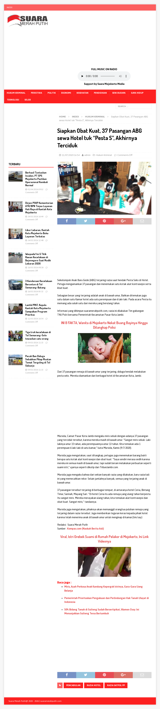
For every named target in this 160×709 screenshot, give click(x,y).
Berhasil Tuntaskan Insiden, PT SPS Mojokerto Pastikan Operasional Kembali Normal (36, 179)
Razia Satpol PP (116, 685)
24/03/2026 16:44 (35, 216)
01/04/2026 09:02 (35, 189)
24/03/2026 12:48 (35, 240)
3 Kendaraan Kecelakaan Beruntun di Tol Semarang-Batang (38, 284)
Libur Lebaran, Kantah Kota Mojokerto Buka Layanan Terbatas (37, 233)
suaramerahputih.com (51, 701)
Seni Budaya (119, 93)
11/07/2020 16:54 (71, 155)
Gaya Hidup (137, 93)
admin (87, 155)
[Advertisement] (104, 38)
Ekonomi (66, 93)
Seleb (28, 100)
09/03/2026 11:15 (35, 343)
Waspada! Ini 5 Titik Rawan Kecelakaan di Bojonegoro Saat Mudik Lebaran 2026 (38, 258)
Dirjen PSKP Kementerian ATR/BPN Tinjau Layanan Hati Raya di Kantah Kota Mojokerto (39, 207)
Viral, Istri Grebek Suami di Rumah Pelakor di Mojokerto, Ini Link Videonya (104, 538)
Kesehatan (82, 93)
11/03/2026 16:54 (35, 319)
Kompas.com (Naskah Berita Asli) (85, 528)
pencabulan (73, 685)
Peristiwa (36, 93)
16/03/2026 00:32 (35, 291)
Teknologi (13, 100)
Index (9, 7)
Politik (52, 93)
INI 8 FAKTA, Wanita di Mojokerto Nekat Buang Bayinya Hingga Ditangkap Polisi (104, 325)
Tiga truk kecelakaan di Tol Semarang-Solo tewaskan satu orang (38, 335)
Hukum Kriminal (16, 93)
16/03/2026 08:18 (35, 267)
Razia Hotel (94, 685)
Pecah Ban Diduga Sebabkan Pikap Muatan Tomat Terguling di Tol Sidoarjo (38, 361)
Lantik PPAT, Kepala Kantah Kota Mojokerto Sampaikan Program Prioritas (38, 309)
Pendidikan (100, 93)
